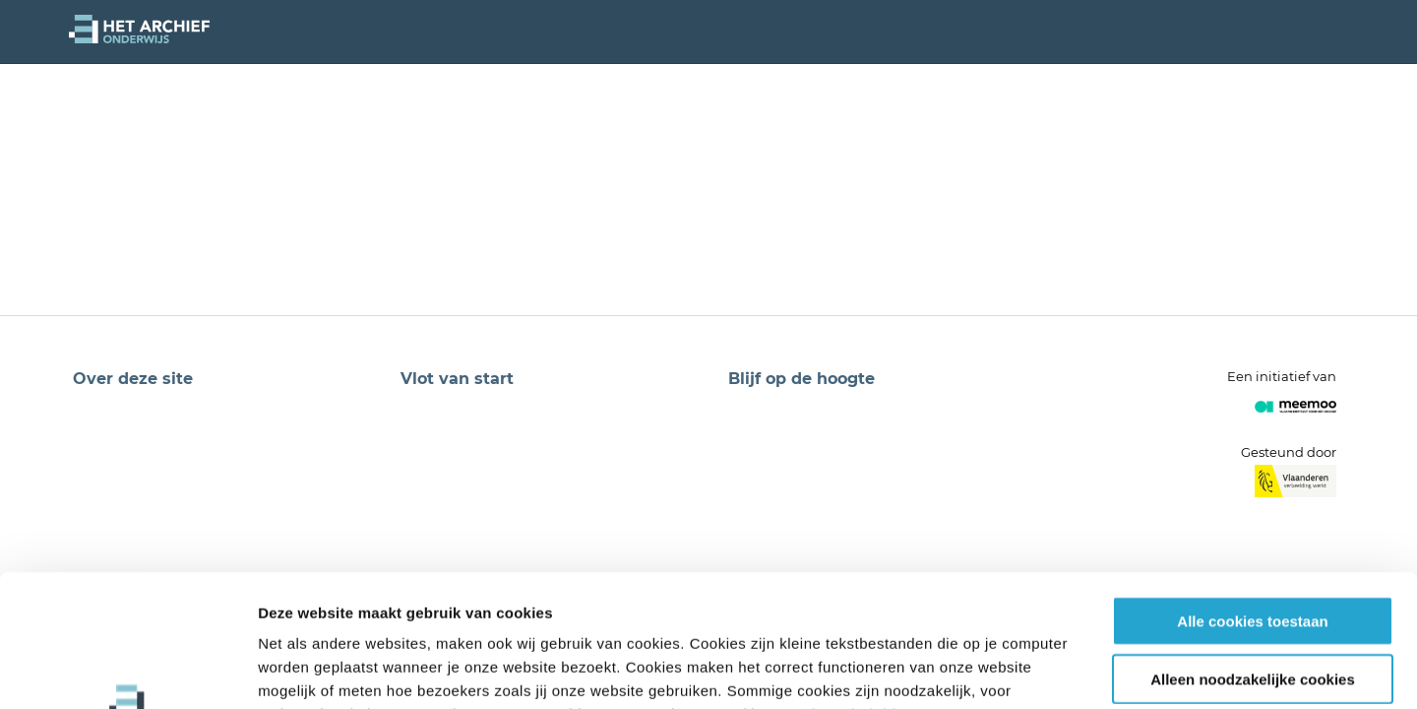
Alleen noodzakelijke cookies (1252, 555)
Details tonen (1063, 670)
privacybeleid (846, 590)
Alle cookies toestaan (1252, 496)
